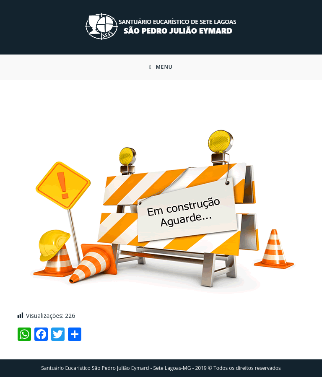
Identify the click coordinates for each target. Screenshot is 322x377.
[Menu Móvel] (161, 67)
